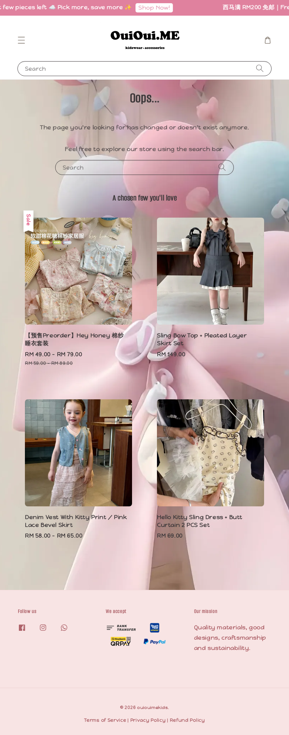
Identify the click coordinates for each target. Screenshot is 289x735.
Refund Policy (187, 720)
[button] (21, 40)
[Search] (259, 68)
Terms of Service (105, 720)
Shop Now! (156, 7)
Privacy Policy (148, 720)
